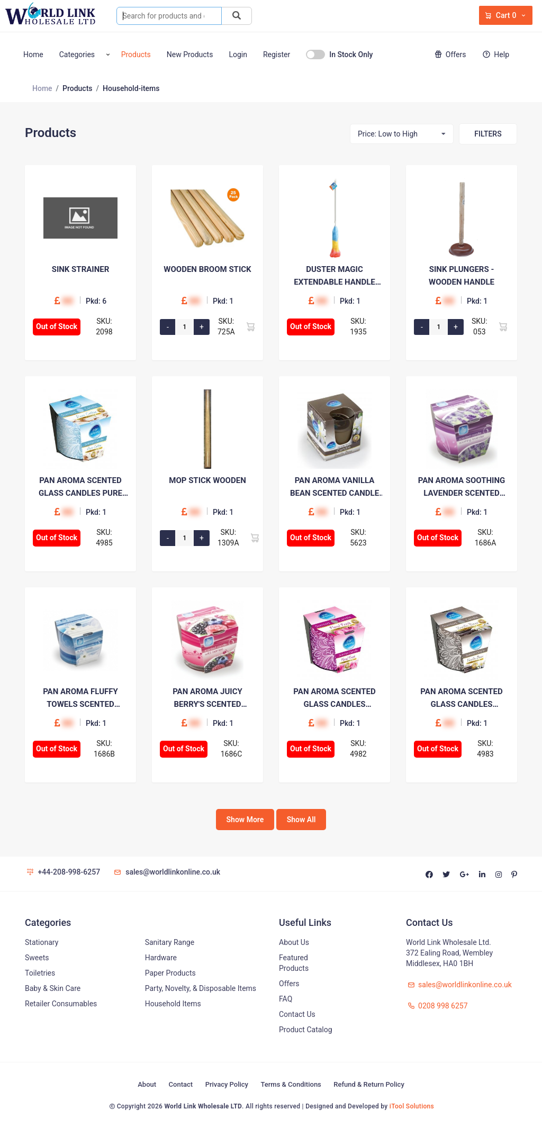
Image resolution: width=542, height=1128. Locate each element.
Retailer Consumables (61, 1003)
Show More (245, 819)
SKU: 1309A (228, 537)
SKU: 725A (226, 326)
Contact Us (297, 1014)
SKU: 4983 (485, 748)
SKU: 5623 (358, 537)
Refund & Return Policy (368, 1084)
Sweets (37, 957)
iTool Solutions (412, 1106)
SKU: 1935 (358, 326)
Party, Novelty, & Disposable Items (200, 988)
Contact (181, 1084)
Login (238, 54)
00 (67, 300)
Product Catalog (305, 1029)
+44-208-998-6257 (62, 872)
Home (33, 54)
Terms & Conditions (290, 1084)
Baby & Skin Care (52, 988)
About (147, 1084)
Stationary (41, 942)
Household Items (173, 1003)
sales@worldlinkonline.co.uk (166, 872)
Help (495, 54)
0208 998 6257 (437, 1006)
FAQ (285, 999)
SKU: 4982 (358, 748)
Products (136, 54)
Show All (301, 819)
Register (276, 54)
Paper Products (170, 973)
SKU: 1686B (104, 748)
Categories (77, 54)
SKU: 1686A (485, 537)
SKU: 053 (479, 326)
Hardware (161, 957)
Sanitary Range (169, 942)
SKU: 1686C (231, 748)
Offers (449, 54)
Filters (487, 134)
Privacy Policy (226, 1084)
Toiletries (40, 973)
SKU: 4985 (104, 537)
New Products (190, 54)
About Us (294, 942)
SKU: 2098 (104, 326)
